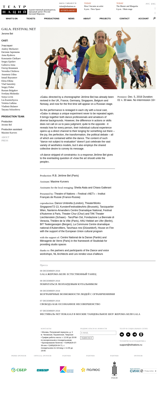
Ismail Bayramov (9, 77)
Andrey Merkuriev (10, 49)
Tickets (30, 18)
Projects (105, 18)
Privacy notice (149, 371)
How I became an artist (93, 6)
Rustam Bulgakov (9, 90)
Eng (153, 4)
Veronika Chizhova (10, 71)
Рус (148, 4)
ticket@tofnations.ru (67, 6)
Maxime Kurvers (9, 132)
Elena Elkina (7, 81)
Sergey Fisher (7, 87)
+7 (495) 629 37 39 (70, 3)
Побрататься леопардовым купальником (68, 284)
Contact (124, 18)
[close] (155, 371)
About (87, 18)
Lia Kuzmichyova (9, 100)
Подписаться (87, 338)
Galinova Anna (8, 65)
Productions (51, 18)
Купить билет (68, 10)
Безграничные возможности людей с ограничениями (77, 294)
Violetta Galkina (8, 103)
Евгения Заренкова (10, 52)
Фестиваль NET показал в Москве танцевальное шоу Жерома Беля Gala (90, 314)
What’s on (11, 18)
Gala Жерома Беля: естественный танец (68, 274)
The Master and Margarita (127, 6)
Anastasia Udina (8, 74)
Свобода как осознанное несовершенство (70, 304)
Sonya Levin (7, 97)
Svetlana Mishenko (10, 93)
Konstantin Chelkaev (11, 58)
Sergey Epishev (8, 61)
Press (4, 140)
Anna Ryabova (8, 55)
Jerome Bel (6, 124)
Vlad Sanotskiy (8, 84)
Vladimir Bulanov (9, 106)
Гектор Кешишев (9, 68)
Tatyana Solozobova (10, 109)
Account (143, 18)
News (71, 18)
